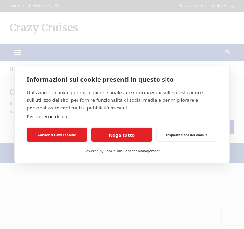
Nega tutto (122, 135)
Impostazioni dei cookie (186, 134)
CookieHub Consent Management (132, 151)
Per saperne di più (47, 116)
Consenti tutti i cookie (56, 134)
